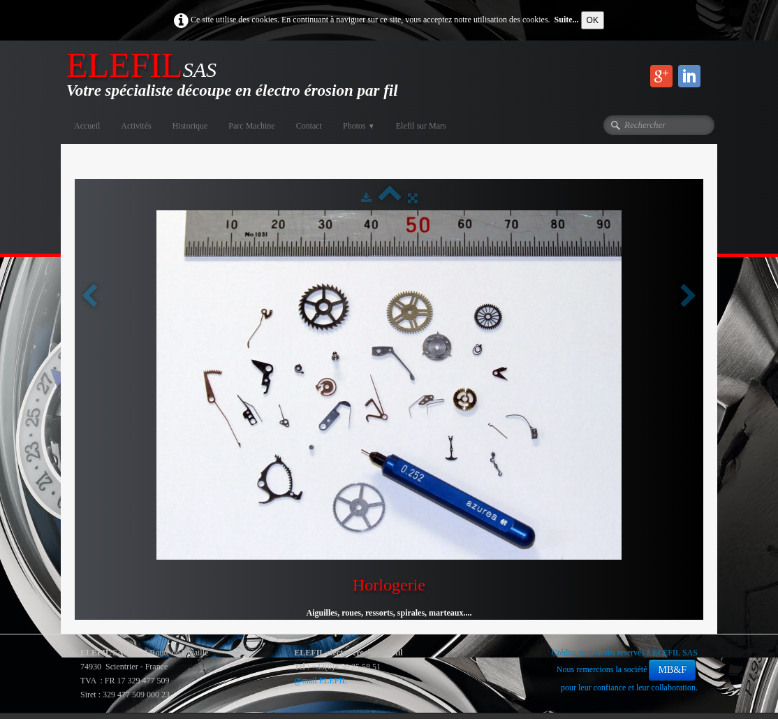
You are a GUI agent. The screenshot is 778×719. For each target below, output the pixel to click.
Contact (309, 126)
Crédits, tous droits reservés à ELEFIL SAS (625, 653)
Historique (190, 126)
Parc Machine (251, 126)
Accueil (87, 126)
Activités (136, 126)
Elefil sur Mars (421, 126)
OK (593, 20)
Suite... (567, 19)
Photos (359, 126)
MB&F (672, 669)
